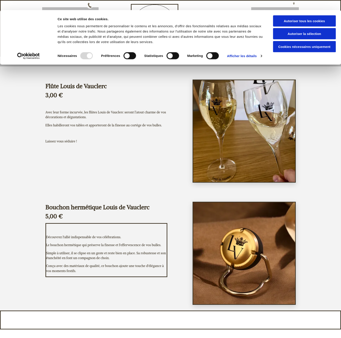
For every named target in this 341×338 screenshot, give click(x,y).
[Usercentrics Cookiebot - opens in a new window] (28, 46)
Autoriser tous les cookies (304, 11)
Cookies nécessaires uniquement (304, 36)
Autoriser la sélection (304, 24)
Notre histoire (145, 61)
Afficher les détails (242, 46)
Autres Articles (223, 61)
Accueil (110, 61)
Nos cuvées (183, 61)
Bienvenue (79, 61)
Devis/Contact (265, 61)
